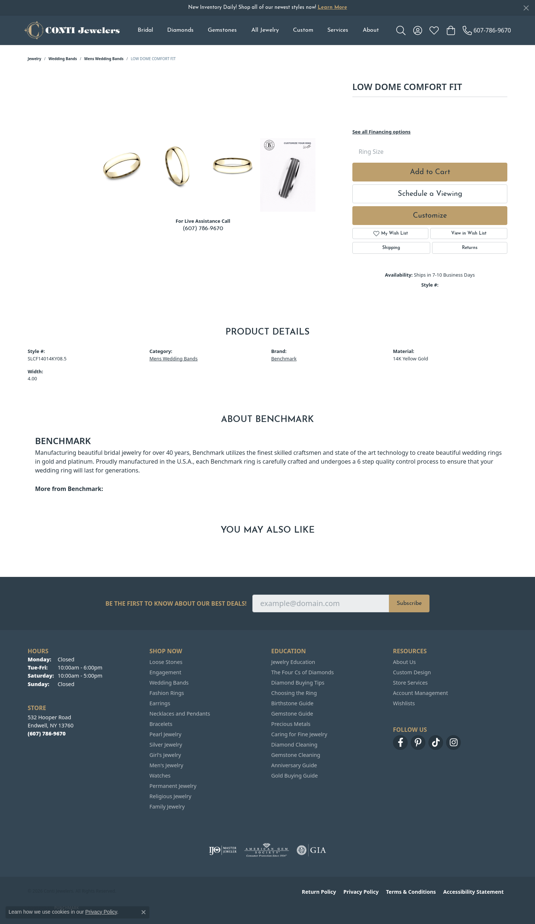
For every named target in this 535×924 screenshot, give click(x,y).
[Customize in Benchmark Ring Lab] (287, 175)
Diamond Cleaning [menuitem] (294, 744)
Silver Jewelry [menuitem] (165, 744)
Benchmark (284, 358)
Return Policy (319, 891)
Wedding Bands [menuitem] (169, 682)
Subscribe (409, 603)
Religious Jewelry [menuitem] (170, 796)
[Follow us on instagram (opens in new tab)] (453, 742)
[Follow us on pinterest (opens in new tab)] (418, 742)
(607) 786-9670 (203, 229)
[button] (400, 30)
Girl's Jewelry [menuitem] (165, 754)
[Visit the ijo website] (223, 850)
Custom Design (412, 672)
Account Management (420, 692)
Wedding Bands (63, 58)
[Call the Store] (47, 733)
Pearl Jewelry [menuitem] (165, 734)
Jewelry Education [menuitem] (293, 661)
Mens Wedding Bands (104, 58)
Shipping (391, 248)
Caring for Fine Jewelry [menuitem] (299, 734)
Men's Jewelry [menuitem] (166, 765)
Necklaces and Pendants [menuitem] (179, 713)
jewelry (34, 58)
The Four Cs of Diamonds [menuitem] (302, 672)
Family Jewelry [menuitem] (167, 806)
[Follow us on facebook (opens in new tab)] (400, 742)
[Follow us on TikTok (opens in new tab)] (435, 742)
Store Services (410, 682)
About (371, 30)
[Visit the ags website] (266, 850)
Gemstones (222, 30)
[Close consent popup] (143, 912)
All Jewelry (265, 30)
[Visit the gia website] (311, 850)
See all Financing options (381, 131)
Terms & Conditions (411, 891)
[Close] (526, 8)
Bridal (145, 30)
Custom (303, 30)
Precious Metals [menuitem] (290, 723)
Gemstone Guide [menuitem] (292, 713)
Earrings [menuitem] (159, 703)
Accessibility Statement (473, 891)
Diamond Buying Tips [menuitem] (297, 682)
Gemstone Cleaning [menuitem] (295, 754)
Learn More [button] (332, 7)
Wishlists (404, 703)
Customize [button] (430, 215)
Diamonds (180, 30)
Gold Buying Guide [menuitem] (294, 775)
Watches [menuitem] (159, 775)
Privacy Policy (361, 891)
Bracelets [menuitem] (160, 723)
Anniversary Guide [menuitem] (294, 765)
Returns (469, 248)
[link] (487, 30)
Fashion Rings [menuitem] (166, 692)
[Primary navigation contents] (258, 30)
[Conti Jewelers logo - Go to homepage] (72, 30)
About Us (404, 661)
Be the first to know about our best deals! (176, 603)
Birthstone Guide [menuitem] (292, 703)
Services (337, 30)
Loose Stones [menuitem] (165, 661)
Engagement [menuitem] (165, 672)
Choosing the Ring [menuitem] (294, 692)
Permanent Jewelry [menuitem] (172, 785)
